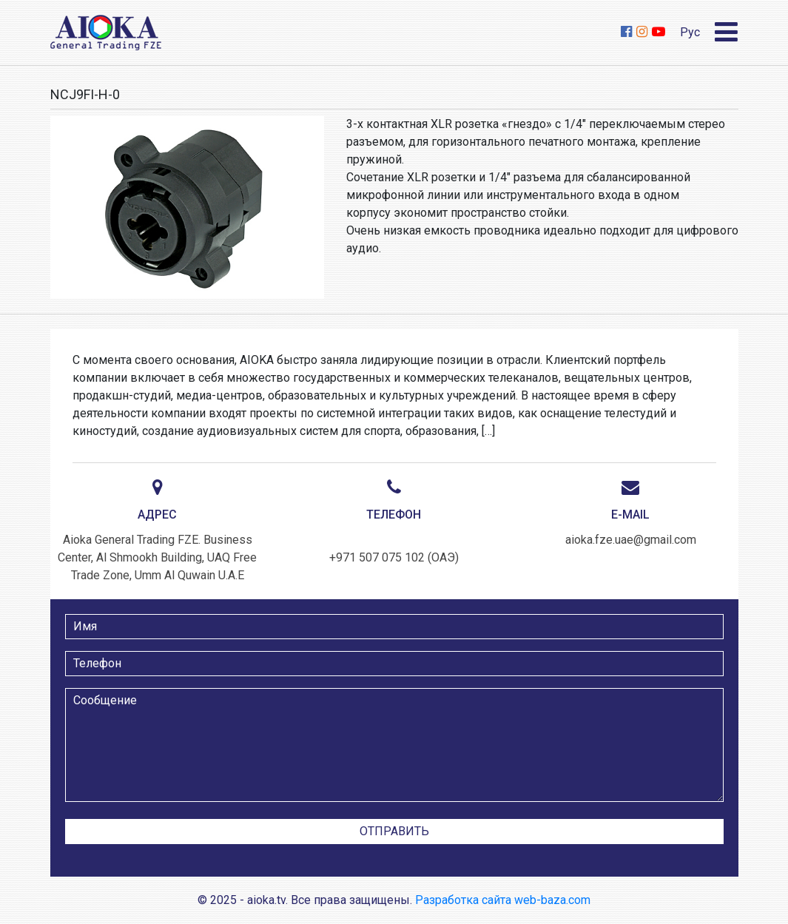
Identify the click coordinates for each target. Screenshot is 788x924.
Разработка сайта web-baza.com (502, 900)
